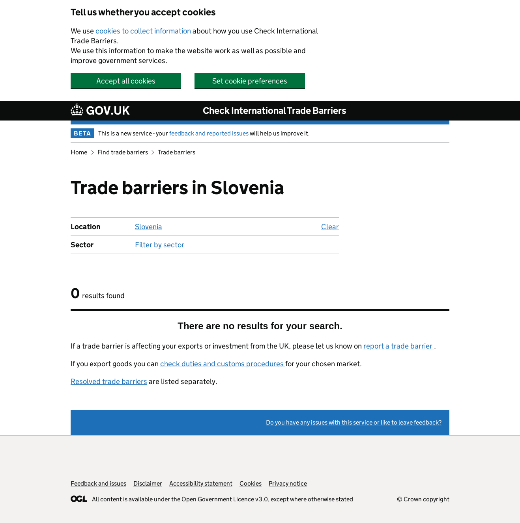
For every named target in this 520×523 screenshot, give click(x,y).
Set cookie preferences (249, 80)
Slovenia (148, 226)
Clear (330, 226)
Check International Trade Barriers (274, 110)
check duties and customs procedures (222, 363)
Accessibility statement (200, 483)
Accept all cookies (125, 80)
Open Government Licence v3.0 (224, 499)
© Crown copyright (423, 499)
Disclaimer (147, 483)
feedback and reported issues (209, 133)
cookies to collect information (143, 30)
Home (79, 152)
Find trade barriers (122, 152)
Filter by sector (159, 244)
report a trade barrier (398, 346)
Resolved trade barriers (109, 381)
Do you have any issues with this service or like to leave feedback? (353, 422)
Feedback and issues (98, 483)
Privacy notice (288, 483)
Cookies (250, 483)
